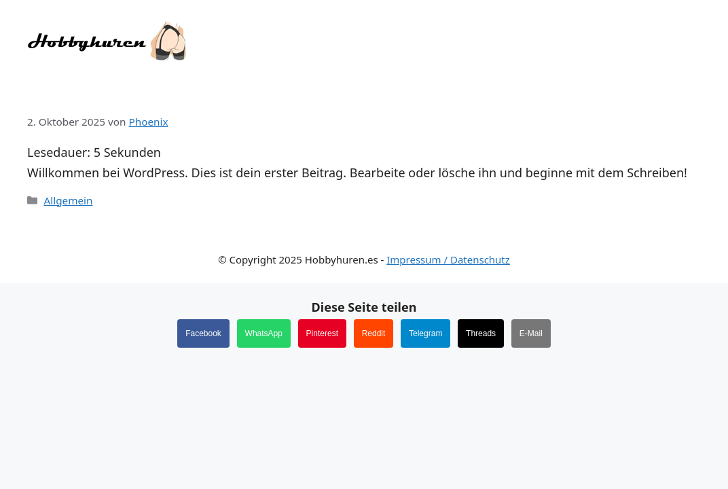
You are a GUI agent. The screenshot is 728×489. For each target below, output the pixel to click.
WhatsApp (264, 333)
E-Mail (531, 333)
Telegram (425, 333)
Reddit (374, 333)
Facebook (203, 333)
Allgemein (67, 200)
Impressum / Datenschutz (448, 259)
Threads (481, 333)
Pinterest (322, 333)
